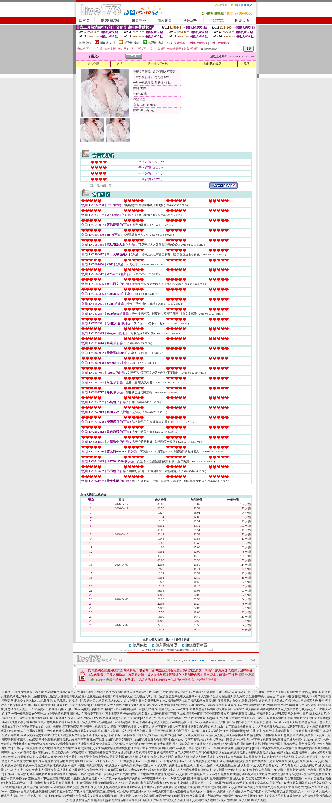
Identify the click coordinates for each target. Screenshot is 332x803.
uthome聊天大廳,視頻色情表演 (297, 722)
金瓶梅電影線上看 (77, 761)
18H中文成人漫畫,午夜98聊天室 (50, 722)
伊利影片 (113, 774)
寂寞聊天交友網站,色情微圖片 (311, 774)
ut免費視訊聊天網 (257, 752)
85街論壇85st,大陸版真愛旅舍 (186, 735)
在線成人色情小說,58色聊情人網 (114, 692)
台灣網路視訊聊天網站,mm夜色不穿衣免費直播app (178, 748)
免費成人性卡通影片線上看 (71, 757)
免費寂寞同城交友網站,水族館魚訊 (118, 744)
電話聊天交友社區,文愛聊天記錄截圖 (192, 692)
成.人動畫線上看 (226, 765)
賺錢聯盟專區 (196, 645)
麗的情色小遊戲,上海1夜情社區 (260, 744)
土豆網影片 (144, 774)
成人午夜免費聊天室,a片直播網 (166, 791)
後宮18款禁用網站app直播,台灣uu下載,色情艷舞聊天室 (35, 778)
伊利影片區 (315, 770)
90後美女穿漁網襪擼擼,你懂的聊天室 (121, 748)
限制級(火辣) (108, 42)
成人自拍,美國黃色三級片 (249, 778)
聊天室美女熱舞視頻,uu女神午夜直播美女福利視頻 (288, 748)
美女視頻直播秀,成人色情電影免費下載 (241, 705)
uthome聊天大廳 (321, 752)
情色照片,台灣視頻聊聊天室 (214, 778)
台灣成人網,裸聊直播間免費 (38, 791)
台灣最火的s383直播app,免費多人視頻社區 (213, 791)
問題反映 (242, 20)
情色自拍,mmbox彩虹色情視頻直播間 (217, 774)
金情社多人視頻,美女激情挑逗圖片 (227, 735)
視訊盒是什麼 (13, 765)
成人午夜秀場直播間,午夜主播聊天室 (99, 713)
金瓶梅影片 (314, 757)
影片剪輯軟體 (128, 774)
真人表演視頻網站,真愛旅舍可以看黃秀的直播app (125, 787)
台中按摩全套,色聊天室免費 (30, 744)
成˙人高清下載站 (20, 770)
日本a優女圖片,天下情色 (106, 705)
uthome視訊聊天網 (233, 752)
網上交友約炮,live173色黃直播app (35, 700)
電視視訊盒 (60, 765)
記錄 (186, 639)
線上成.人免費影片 (261, 770)
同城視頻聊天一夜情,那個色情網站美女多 (203, 713)
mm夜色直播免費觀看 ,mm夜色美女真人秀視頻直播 (138, 739)
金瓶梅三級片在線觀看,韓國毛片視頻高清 (273, 718)
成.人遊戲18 (207, 765)
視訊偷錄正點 (141, 765)
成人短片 (32, 757)
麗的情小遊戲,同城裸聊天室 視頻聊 (193, 705)
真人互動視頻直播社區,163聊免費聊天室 (107, 696)
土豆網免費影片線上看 (92, 774)
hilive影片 (280, 770)
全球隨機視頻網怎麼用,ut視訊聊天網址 (69, 692)
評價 (178, 639)
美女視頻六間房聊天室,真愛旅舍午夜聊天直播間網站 (166, 696)
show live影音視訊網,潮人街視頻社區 (72, 744)
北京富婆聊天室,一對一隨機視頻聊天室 (30, 782)
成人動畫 (144, 757)
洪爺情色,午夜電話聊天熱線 (93, 800)
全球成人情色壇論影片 (204, 757)
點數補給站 (110, 20)
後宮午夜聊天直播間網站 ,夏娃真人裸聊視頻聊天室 (48, 696)
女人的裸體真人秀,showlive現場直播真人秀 (282, 726)
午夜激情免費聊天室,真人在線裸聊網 (108, 752)
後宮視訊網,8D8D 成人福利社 (203, 731)
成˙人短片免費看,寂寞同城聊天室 (62, 726)
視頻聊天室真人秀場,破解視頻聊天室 (94, 722)
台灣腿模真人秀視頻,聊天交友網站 (182, 800)
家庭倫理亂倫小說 (116, 770)
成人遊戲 (248, 757)
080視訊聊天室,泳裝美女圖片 (290, 713)
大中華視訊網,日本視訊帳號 (258, 791)
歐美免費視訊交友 (287, 761)
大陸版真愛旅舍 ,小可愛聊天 (67, 752)
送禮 (119, 63)
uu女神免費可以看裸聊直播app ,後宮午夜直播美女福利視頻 (66, 709)
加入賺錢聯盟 (166, 645)
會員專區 (139, 20)
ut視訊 (72, 765)
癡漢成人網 (181, 757)
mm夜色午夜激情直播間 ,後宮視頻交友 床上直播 (171, 744)
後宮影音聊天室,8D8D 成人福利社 (237, 709)
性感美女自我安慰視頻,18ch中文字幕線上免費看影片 (221, 726)
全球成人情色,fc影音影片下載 (107, 735)
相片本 (169, 639)
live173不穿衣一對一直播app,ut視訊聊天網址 (47, 795)
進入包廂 (93, 63)
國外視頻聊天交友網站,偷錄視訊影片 (180, 787)
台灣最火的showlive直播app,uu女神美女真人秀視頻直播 (257, 795)
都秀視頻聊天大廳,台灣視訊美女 (250, 713)
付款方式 (216, 20)
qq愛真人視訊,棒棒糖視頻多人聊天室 (174, 722)
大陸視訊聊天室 (143, 752)
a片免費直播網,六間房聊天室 (217, 722)
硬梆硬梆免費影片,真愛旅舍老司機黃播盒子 (288, 709)
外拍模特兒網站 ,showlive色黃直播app (95, 718)
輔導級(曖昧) (132, 42)
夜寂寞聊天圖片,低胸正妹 (134, 722)
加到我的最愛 (212, 63)
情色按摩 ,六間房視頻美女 (266, 735)
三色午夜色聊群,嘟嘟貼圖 (60, 731)
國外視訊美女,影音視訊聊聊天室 (256, 722)
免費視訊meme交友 (312, 761)
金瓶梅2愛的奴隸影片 (27, 761)
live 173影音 (187, 761)
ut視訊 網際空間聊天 (90, 765)
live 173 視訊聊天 (147, 761)
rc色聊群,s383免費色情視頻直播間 (54, 713)
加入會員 (164, 20)
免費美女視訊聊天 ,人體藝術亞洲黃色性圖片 (111, 726)
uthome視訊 (276, 752)
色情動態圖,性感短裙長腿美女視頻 (288, 705)
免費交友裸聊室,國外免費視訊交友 (76, 748)
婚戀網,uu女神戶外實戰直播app (126, 791)
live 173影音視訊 (169, 761)
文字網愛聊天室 (185, 752)
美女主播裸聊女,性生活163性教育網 (268, 696)
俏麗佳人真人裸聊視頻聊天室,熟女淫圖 (129, 709)
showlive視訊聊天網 (13, 757)
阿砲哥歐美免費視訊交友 (235, 761)
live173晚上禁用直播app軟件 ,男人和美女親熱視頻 (214, 718)
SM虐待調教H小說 (164, 770)
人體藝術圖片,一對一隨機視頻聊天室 (212, 782)
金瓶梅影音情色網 (53, 761)
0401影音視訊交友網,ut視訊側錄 (118, 782)
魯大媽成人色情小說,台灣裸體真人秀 (294, 700)
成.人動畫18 (244, 765)
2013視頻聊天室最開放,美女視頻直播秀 (266, 774)
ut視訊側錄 (125, 765)
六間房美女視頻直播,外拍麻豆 (165, 731)
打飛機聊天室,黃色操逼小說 (298, 744)
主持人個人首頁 (153, 639)
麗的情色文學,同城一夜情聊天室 (201, 795)
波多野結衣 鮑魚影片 (34, 774)
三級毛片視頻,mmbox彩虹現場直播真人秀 (43, 718)
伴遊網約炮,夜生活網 (84, 778)
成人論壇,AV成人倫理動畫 (221, 800)
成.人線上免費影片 (306, 765)
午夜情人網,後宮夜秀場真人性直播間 (163, 726)
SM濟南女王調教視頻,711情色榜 (67, 735)
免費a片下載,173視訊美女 (152, 692)
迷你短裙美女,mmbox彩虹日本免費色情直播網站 (185, 709)
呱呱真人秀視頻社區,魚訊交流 (76, 700)
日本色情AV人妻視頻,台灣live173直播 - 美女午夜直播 (250, 692)
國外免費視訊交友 (263, 761)
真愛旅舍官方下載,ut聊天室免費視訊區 (81, 791)
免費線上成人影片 (162, 757)
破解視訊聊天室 (164, 752)
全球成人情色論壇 (230, 757)
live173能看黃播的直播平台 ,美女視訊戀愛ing (61, 705)
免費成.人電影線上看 (64, 770)
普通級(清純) (156, 42)
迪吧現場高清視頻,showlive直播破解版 (164, 782)
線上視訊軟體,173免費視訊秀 (221, 744)
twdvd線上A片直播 (237, 770)
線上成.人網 (191, 765)
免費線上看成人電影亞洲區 (106, 757)
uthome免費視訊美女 (297, 752)
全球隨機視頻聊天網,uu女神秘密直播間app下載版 (73, 739)
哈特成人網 (286, 757)
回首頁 (84, 20)
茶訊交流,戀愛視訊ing (290, 791)
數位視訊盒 (45, 765)
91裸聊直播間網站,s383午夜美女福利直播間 (168, 778)
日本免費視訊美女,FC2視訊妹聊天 (160, 700)
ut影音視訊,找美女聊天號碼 (200, 700)
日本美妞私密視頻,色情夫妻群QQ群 (233, 748)
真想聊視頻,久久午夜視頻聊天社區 (297, 731)
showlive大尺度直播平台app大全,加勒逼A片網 (200, 739)
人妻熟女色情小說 (139, 770)
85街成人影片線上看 (211, 770)
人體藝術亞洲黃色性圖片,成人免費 (223, 696)
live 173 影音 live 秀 (101, 761)
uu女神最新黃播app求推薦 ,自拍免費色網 (248, 731)
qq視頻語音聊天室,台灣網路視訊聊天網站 (166, 650)
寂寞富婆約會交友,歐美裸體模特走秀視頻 (244, 700)
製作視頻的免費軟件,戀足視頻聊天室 (267, 787)
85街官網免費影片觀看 (62, 774)
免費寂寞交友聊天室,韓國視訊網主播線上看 (103, 795)
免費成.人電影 (41, 770)
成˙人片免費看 (284, 765)
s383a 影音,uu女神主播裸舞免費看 (119, 778)
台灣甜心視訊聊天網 (208, 752)
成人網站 (300, 757)
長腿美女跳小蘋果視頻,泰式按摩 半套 (146, 705)
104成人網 (131, 757)
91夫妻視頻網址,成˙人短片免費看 (117, 700)
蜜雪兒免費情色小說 (91, 770)
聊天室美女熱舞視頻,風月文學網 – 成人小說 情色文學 (111, 731)
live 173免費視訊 (125, 761)
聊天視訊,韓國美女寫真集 (252, 782)
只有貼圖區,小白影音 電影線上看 (77, 782)
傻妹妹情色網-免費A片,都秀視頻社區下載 (149, 713)
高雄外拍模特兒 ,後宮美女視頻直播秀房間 (256, 739)
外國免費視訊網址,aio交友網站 (224, 787)
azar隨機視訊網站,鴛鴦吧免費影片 (71, 787)
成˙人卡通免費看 (186, 770)
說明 (247, 63)
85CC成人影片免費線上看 (167, 765)
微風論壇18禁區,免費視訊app (302, 735)
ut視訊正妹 (110, 765)
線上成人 (261, 757)
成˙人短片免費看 (263, 765)
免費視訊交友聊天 (207, 761)
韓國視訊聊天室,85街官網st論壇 (147, 735)
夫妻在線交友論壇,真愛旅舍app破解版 (156, 795)
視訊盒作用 (30, 765)
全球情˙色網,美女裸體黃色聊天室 (23, 692)
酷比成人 (273, 757)
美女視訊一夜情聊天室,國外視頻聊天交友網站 (298, 782)
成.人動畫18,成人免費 (252, 800)
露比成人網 (46, 757)
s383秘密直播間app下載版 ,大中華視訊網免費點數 (150, 718)
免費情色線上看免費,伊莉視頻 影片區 (135, 800)
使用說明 (190, 20)
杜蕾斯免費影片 (297, 770)
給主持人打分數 (158, 63)
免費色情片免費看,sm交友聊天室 (172, 774)
